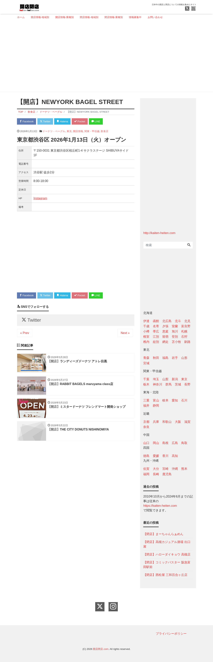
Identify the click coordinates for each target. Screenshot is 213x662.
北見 (187, 321)
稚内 (146, 341)
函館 (156, 321)
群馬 (168, 384)
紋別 (156, 341)
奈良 (146, 427)
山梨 (165, 379)
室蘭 (175, 326)
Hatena (62, 121)
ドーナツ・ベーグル (54, 131)
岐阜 (165, 400)
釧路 (187, 341)
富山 (156, 400)
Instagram (40, 198)
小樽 (146, 331)
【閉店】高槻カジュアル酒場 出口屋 (166, 544)
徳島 (146, 455)
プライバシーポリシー (171, 633)
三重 (146, 400)
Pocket (79, 121)
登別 (175, 336)
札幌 (184, 331)
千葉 (146, 379)
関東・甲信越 (91, 131)
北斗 (178, 321)
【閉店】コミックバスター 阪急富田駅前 (166, 565)
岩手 (175, 357)
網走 (165, 341)
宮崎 (165, 468)
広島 (175, 443)
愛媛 (156, 455)
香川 (165, 455)
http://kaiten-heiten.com (159, 233)
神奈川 (157, 384)
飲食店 (104, 131)
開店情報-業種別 (64, 17)
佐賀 (146, 468)
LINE (95, 121)
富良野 (185, 326)
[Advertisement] (105, 57)
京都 (146, 421)
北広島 (167, 321)
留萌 (165, 336)
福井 (146, 405)
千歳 (146, 326)
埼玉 (156, 379)
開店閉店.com (100, 649)
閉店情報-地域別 (89, 17)
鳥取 (184, 443)
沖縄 (175, 468)
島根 (165, 443)
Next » (125, 333)
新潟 (175, 379)
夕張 (165, 326)
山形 (184, 357)
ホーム (21, 17)
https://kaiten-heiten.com (160, 505)
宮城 (146, 363)
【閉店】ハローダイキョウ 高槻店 (166, 554)
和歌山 (167, 421)
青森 (146, 357)
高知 (175, 455)
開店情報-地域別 (40, 17)
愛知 (175, 400)
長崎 (156, 474)
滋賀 (187, 421)
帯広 (156, 331)
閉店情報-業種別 (113, 17)
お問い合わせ (155, 17)
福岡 (146, 474)
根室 (146, 336)
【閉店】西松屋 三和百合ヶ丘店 (165, 574)
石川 (184, 400)
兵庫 (156, 421)
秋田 (156, 357)
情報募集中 (135, 17)
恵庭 (165, 331)
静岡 (156, 405)
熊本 (184, 468)
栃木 (146, 384)
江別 (156, 336)
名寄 (156, 326)
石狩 (184, 336)
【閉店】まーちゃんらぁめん (163, 534)
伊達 (146, 321)
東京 (69, 131)
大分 (156, 468)
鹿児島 (167, 474)
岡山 (156, 443)
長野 (187, 384)
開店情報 (78, 131)
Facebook (26, 121)
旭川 (175, 331)
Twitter (45, 121)
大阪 (178, 421)
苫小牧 (176, 341)
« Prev (24, 333)
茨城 (178, 384)
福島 (165, 357)
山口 (146, 443)
